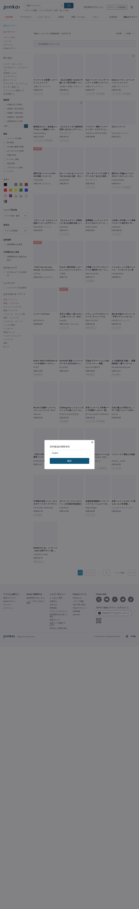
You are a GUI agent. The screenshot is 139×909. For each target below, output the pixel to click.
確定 (69, 461)
